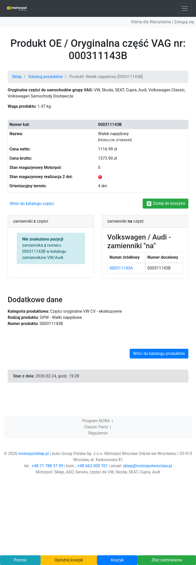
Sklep (17, 76)
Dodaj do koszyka (165, 204)
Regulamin (98, 433)
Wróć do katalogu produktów (159, 353)
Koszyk (117, 560)
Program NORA (96, 420)
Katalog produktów (46, 76)
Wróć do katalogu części (32, 203)
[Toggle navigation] (185, 8)
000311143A (121, 268)
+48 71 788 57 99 (47, 465)
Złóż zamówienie (166, 560)
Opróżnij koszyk (69, 560)
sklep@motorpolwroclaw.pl (147, 465)
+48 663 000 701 (92, 465)
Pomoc (20, 560)
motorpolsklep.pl (33, 453)
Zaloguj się (184, 21)
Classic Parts (96, 427)
